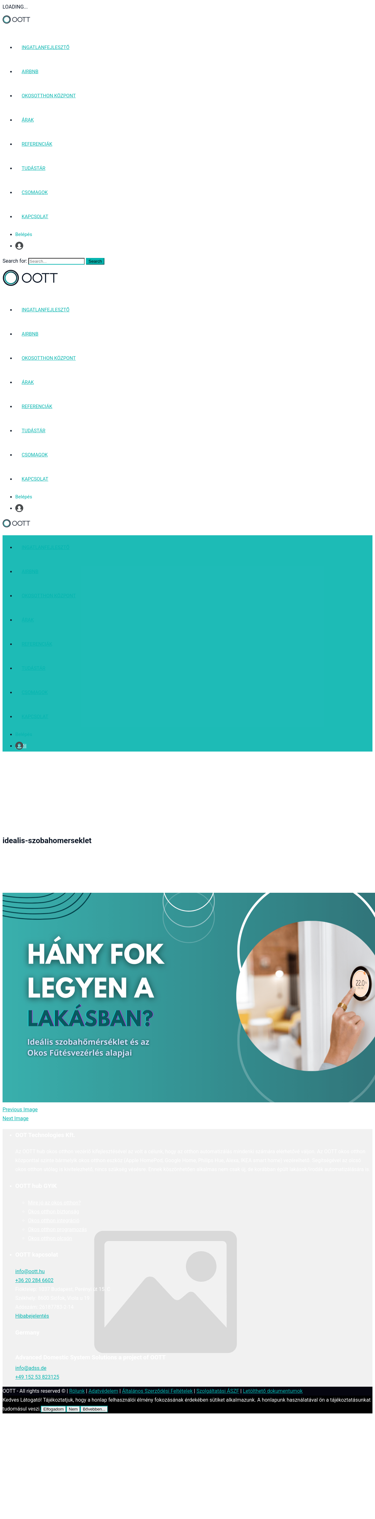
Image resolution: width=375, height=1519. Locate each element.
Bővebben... (94, 1409)
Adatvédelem (103, 1391)
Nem (73, 1409)
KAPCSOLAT (35, 216)
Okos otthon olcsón (50, 1238)
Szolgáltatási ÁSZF (217, 1391)
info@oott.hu (30, 1271)
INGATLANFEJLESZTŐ (45, 47)
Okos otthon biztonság (53, 1212)
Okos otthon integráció (53, 1220)
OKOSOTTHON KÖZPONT (49, 96)
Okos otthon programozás (57, 1229)
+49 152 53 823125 (37, 1377)
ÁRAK (28, 120)
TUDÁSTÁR (33, 168)
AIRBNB (30, 71)
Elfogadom (53, 1409)
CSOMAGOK (35, 192)
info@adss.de (30, 1368)
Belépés (23, 234)
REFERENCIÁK (37, 144)
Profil (20, 246)
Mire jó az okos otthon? (54, 1203)
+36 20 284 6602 (34, 1280)
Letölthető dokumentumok (273, 1391)
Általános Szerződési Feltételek (157, 1391)
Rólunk (77, 1391)
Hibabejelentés (32, 1316)
